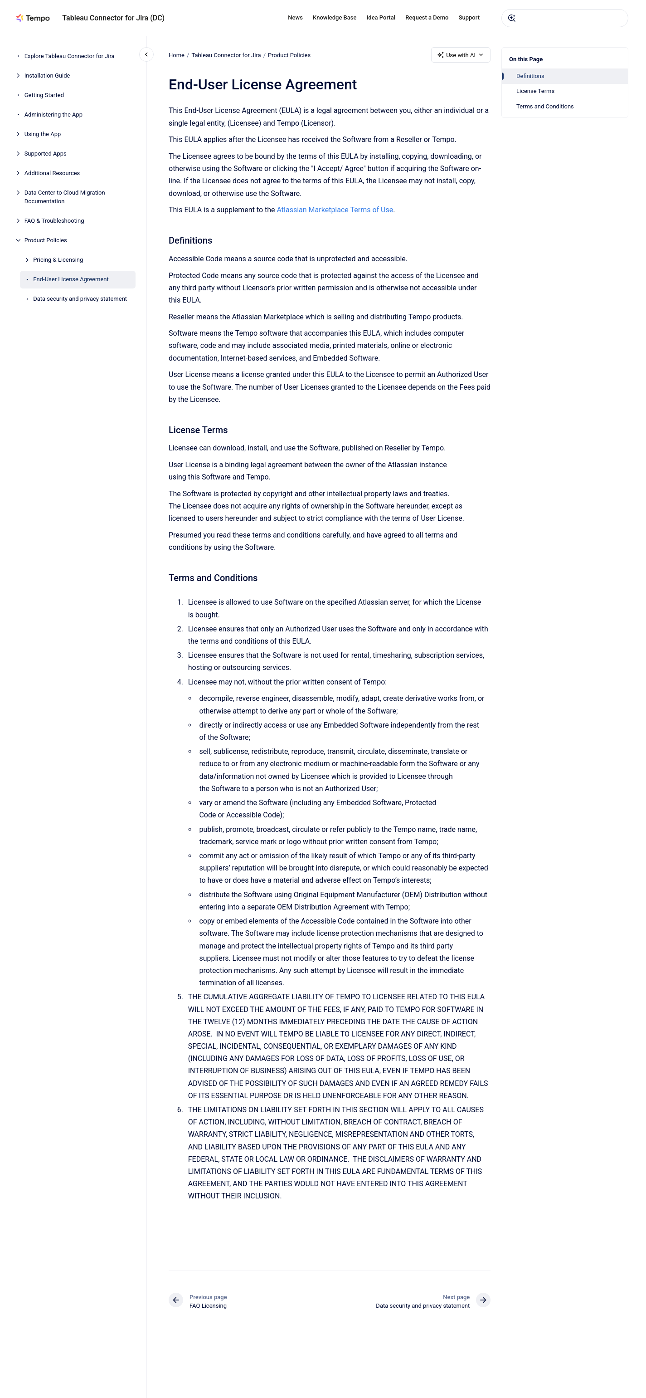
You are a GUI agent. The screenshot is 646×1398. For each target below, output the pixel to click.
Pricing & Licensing (58, 259)
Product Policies (45, 240)
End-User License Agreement (71, 279)
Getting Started (44, 95)
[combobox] (565, 18)
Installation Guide (47, 75)
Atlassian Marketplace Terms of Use (334, 209)
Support (469, 17)
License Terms (535, 91)
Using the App (42, 134)
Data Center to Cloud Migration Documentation (64, 197)
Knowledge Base (334, 17)
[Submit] (512, 18)
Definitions (530, 76)
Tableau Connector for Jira (226, 54)
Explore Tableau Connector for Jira (69, 56)
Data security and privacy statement (80, 298)
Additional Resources (52, 173)
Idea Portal (381, 17)
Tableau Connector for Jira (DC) (113, 18)
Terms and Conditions (545, 106)
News (295, 17)
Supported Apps (45, 153)
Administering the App (53, 114)
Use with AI (461, 55)
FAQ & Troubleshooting (54, 220)
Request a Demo (426, 17)
